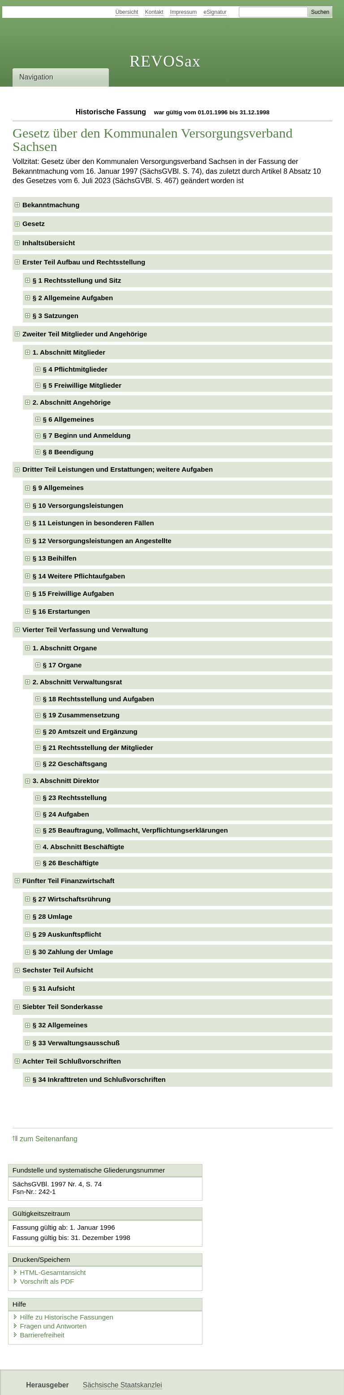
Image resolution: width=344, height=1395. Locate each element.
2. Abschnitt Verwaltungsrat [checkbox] (77, 682)
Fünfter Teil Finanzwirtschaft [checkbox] (68, 880)
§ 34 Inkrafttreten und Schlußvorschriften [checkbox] (99, 1079)
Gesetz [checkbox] (33, 223)
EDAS (297, 1380)
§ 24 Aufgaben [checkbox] (66, 814)
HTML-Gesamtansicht (219, 1235)
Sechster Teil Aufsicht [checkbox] (57, 970)
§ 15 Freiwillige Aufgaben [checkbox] (73, 593)
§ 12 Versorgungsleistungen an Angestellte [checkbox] (102, 541)
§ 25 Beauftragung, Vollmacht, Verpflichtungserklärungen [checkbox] (135, 830)
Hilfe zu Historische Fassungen (65, 1280)
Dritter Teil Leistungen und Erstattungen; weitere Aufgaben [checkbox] (117, 469)
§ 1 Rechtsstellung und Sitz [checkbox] (77, 280)
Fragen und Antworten (51, 1289)
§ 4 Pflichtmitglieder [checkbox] (75, 369)
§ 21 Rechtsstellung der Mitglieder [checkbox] (98, 747)
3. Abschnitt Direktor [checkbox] (66, 780)
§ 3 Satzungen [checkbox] (55, 315)
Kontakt (154, 12)
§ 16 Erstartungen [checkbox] (61, 611)
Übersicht (127, 12)
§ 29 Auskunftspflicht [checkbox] (67, 934)
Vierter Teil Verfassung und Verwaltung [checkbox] (85, 629)
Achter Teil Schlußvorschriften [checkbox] (71, 1061)
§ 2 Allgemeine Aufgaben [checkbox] (73, 298)
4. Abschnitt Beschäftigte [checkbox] (84, 846)
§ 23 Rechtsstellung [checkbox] (75, 797)
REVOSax (165, 61)
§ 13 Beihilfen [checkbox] (55, 558)
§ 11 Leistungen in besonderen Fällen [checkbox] (93, 523)
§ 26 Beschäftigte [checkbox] (71, 863)
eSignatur (215, 12)
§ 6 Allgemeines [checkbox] (68, 419)
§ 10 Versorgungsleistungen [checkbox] (78, 505)
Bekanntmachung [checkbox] (50, 205)
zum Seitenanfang (45, 1139)
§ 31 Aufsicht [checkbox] (54, 988)
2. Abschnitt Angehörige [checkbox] (72, 402)
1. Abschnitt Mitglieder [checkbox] (69, 352)
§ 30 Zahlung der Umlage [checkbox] (73, 951)
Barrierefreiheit (40, 1298)
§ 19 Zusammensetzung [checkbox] (81, 715)
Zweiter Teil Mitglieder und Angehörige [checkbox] (84, 334)
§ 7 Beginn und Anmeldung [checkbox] (87, 435)
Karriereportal (258, 1380)
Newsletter (211, 1380)
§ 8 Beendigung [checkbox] (68, 452)
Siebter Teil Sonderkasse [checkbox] (62, 1006)
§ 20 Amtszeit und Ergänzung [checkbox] (90, 731)
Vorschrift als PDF (213, 1244)
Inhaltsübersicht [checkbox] (48, 243)
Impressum (183, 12)
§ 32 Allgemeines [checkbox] (60, 1025)
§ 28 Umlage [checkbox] (53, 916)
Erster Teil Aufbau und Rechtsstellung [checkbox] (83, 262)
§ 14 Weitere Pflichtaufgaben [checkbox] (79, 576)
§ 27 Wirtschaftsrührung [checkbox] (72, 899)
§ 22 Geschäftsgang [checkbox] (75, 763)
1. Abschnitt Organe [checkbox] (65, 648)
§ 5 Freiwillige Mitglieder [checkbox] (82, 385)
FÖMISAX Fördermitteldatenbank (134, 1380)
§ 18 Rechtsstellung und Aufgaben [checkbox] (98, 699)
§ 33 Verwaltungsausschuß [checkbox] (76, 1043)
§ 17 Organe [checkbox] (62, 665)
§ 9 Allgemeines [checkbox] (58, 487)
